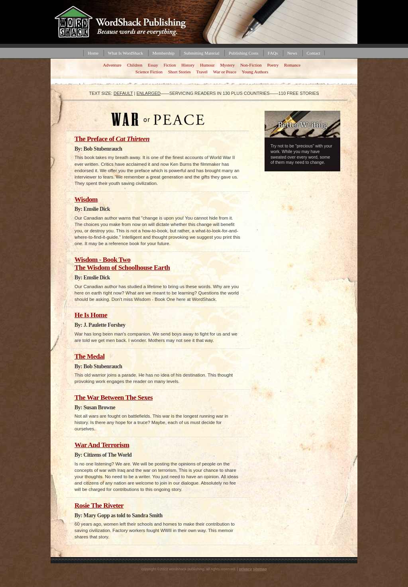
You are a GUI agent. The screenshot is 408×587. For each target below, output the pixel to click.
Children (135, 65)
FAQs (273, 53)
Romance (292, 65)
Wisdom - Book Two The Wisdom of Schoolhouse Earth (122, 263)
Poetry (273, 65)
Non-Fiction (251, 65)
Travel (202, 71)
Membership (163, 53)
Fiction (169, 65)
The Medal (89, 356)
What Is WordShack (125, 53)
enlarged (148, 93)
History (187, 65)
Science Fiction (149, 71)
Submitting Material (202, 53)
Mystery (227, 65)
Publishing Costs (243, 53)
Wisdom (86, 199)
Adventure (112, 65)
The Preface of (112, 139)
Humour (207, 65)
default (123, 93)
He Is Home (91, 315)
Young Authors (255, 71)
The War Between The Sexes (114, 397)
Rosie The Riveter (99, 505)
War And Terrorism (102, 445)
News (292, 53)
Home (93, 53)
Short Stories (179, 71)
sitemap (260, 569)
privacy (245, 569)
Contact (313, 53)
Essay (153, 65)
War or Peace (224, 71)
